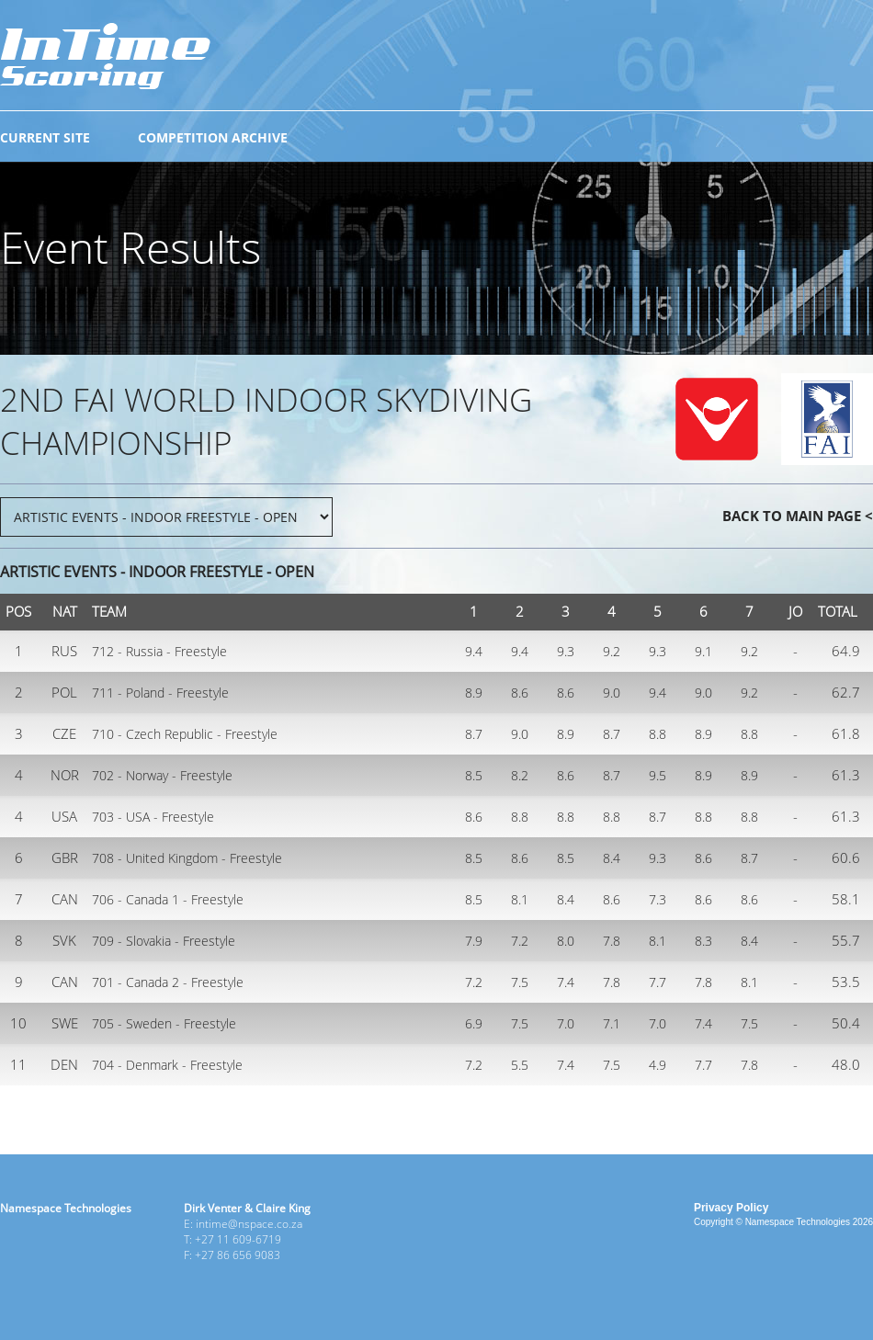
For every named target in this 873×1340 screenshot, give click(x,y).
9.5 (657, 775)
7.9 (473, 940)
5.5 (519, 1064)
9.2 (611, 651)
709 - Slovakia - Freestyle (163, 940)
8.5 (473, 775)
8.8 (657, 734)
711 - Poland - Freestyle (160, 692)
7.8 (611, 940)
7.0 (565, 1023)
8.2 (519, 775)
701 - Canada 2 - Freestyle (168, 982)
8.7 (473, 734)
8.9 (473, 692)
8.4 (611, 858)
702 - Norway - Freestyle (162, 775)
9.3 (565, 651)
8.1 (519, 899)
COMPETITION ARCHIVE (213, 137)
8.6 (519, 692)
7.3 (657, 899)
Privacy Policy (731, 1207)
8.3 (703, 940)
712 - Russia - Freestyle (159, 651)
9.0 (611, 692)
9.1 (703, 651)
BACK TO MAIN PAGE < (797, 515)
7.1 (611, 1023)
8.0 (565, 940)
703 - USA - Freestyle (153, 816)
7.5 (519, 982)
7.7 (657, 982)
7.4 (565, 982)
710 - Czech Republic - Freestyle (185, 734)
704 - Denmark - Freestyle (167, 1064)
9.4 (473, 651)
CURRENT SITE (45, 137)
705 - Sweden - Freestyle (164, 1023)
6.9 (473, 1023)
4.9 (657, 1064)
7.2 (519, 940)
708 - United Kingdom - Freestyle (187, 858)
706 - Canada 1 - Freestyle (168, 899)
